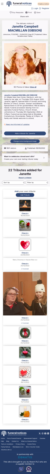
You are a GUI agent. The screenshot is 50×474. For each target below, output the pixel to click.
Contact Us (15, 441)
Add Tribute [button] (25, 195)
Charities (42, 438)
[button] (43, 4)
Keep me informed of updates (17, 124)
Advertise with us (6, 449)
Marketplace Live (18, 447)
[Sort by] (13, 183)
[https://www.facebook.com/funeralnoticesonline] (45, 433)
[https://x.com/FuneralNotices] (40, 433)
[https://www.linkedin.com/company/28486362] (48, 433)
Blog (7, 441)
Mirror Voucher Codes (33, 447)
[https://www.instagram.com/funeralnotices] (42, 433)
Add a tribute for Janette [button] (25, 133)
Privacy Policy (20, 444)
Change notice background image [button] (25, 141)
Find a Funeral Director (14, 438)
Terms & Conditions (7, 444)
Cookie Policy (31, 444)
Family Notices (5, 447)
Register (44, 8)
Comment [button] (25, 269)
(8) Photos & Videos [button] (25, 87)
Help (2, 441)
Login (34, 8)
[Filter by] (37, 183)
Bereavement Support (30, 438)
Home (3, 438)
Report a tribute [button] (25, 178)
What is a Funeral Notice (28, 441)
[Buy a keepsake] (16, 12)
